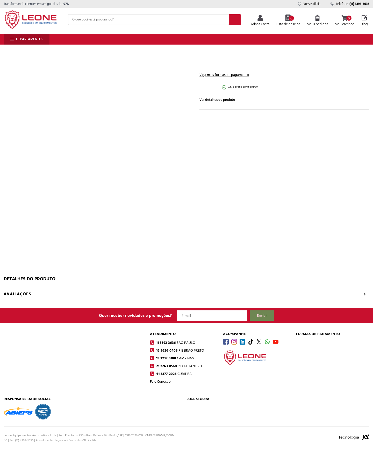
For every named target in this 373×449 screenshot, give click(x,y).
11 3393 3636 (175, 343)
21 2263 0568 (178, 366)
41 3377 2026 (173, 374)
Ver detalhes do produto (217, 100)
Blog (364, 21)
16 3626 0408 (179, 350)
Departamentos (26, 39)
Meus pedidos (317, 21)
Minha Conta (260, 21)
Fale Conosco (160, 381)
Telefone (350, 3)
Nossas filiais (309, 3)
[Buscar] (235, 19)
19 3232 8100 (174, 358)
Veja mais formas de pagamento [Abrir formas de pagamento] (224, 75)
